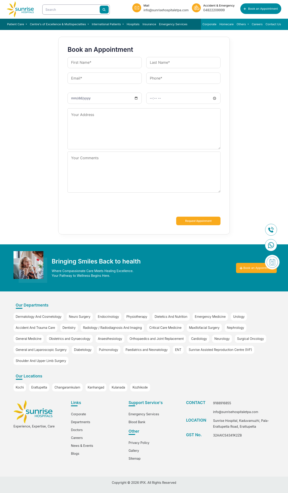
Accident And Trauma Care (35, 327)
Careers (257, 24)
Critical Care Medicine (165, 327)
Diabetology (83, 350)
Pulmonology (108, 350)
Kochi (20, 387)
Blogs (75, 453)
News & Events (82, 446)
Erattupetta (39, 387)
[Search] (76, 10)
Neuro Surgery (79, 316)
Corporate (209, 24)
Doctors (77, 430)
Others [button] (241, 24)
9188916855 (222, 403)
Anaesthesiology (110, 339)
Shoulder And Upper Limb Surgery (41, 361)
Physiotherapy (136, 316)
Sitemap (134, 458)
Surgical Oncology (250, 339)
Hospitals (133, 24)
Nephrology (235, 327)
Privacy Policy (138, 443)
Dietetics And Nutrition (171, 316)
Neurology (222, 339)
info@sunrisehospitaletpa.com (235, 412)
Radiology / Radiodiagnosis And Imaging (112, 327)
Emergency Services (173, 24)
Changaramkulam (67, 387)
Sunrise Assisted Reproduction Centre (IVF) (220, 350)
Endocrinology (108, 316)
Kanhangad (96, 387)
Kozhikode (140, 387)
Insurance (149, 24)
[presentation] (102, 205)
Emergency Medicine (210, 316)
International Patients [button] (107, 24)
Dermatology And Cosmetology (39, 316)
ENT (178, 350)
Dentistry (69, 327)
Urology (239, 316)
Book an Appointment (261, 8)
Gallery (133, 450)
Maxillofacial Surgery (204, 327)
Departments (80, 422)
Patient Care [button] (16, 24)
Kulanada (118, 387)
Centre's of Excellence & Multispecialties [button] (58, 24)
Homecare (226, 24)
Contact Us (273, 24)
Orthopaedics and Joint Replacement (157, 339)
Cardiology (199, 339)
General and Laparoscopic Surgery (41, 350)
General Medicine (29, 339)
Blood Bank (136, 422)
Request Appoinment (197, 221)
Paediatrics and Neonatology (147, 350)
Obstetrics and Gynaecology (69, 339)
